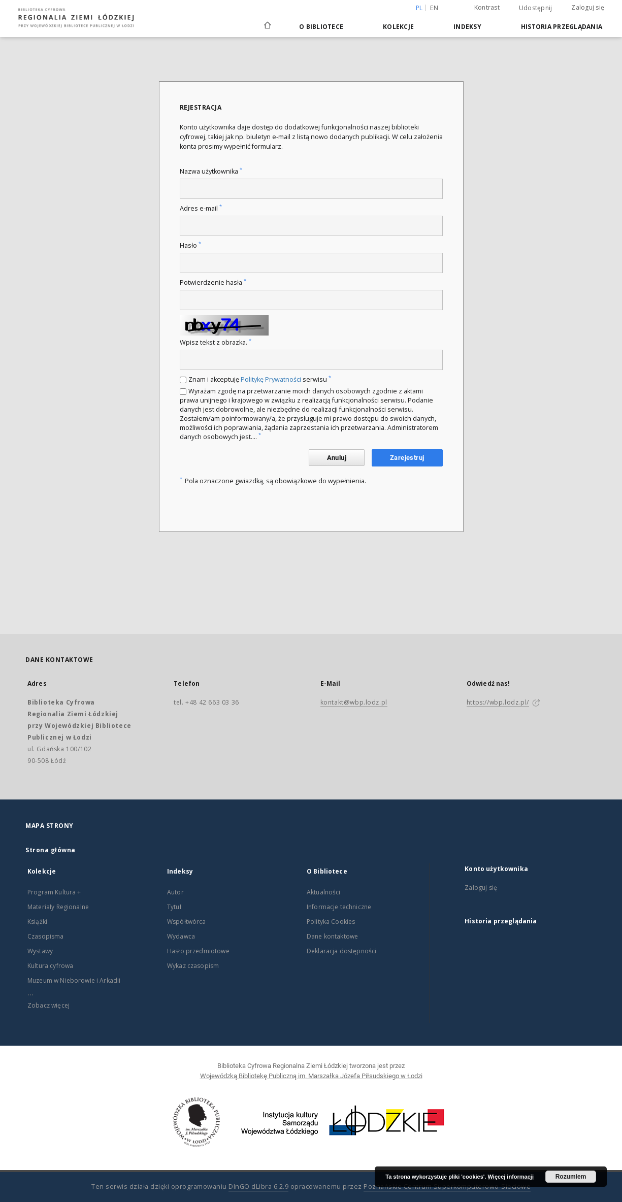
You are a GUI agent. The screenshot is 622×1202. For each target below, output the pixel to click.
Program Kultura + (54, 892)
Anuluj (336, 457)
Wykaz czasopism (193, 965)
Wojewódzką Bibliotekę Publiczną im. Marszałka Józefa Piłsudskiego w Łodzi (311, 1076)
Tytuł (174, 907)
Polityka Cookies (331, 921)
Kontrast (487, 7)
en (434, 8)
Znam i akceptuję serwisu (259, 379)
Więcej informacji (511, 1177)
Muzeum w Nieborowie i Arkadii (73, 980)
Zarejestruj (407, 457)
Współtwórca (186, 921)
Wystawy (40, 951)
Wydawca (181, 936)
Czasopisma (45, 936)
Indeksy (467, 26)
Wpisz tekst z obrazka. (215, 342)
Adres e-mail (201, 208)
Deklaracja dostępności (341, 951)
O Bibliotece (321, 26)
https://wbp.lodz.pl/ (498, 702)
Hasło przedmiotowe (198, 951)
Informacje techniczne (339, 907)
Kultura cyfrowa (50, 965)
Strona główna (50, 850)
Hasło (190, 245)
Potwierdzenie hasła (213, 282)
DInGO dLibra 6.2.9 (258, 1186)
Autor (175, 892)
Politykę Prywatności (271, 379)
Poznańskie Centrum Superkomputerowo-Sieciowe (447, 1186)
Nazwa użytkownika (211, 171)
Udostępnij (535, 8)
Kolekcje (398, 26)
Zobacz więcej (48, 1005)
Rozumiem (570, 1176)
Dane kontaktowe (332, 936)
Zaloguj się (587, 7)
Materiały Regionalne (58, 907)
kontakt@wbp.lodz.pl (353, 702)
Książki (37, 921)
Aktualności (324, 892)
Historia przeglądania (561, 26)
